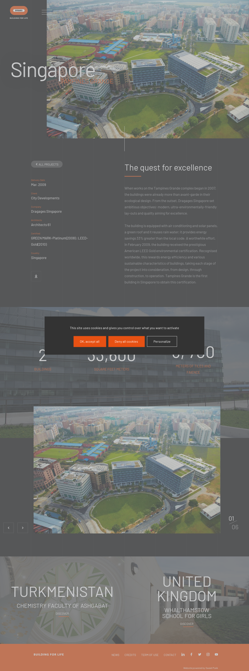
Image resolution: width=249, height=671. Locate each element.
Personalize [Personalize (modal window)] (162, 341)
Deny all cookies (126, 341)
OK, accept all (89, 341)
